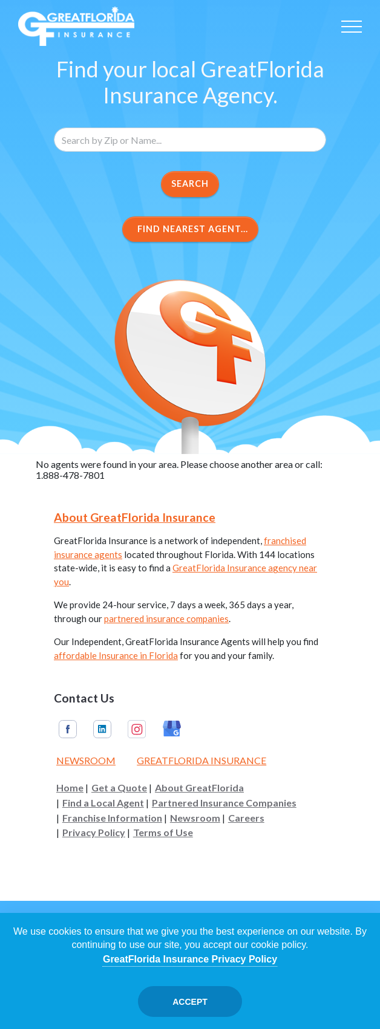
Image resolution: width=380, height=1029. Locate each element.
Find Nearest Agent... (190, 229)
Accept (190, 1002)
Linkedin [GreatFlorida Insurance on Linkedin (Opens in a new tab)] (102, 729)
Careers (246, 818)
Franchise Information (112, 818)
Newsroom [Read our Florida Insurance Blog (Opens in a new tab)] (86, 760)
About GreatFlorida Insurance (134, 517)
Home (70, 787)
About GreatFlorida (199, 787)
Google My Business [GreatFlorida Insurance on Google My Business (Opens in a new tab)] (172, 729)
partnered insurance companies (166, 618)
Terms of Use (163, 832)
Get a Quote (119, 787)
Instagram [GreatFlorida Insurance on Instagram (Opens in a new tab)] (137, 729)
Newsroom (195, 818)
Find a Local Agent (103, 802)
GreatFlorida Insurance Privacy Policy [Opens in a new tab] (190, 959)
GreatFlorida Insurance (201, 760)
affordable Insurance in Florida (116, 655)
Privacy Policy (93, 832)
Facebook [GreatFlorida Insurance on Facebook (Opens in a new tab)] (68, 729)
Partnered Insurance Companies (224, 802)
